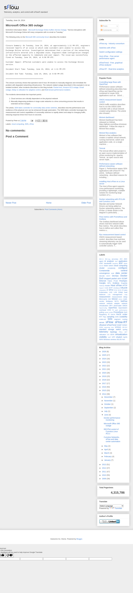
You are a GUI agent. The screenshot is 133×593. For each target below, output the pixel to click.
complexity (111, 268)
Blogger (79, 539)
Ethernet (102, 281)
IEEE (107, 288)
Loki (109, 294)
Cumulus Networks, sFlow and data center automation (112, 439)
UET (125, 332)
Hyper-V (102, 288)
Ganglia (102, 283)
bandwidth (107, 263)
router (124, 314)
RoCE (118, 314)
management (117, 294)
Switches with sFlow (107, 48)
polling (101, 312)
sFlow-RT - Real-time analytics (111, 69)
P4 (113, 310)
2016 (104, 387)
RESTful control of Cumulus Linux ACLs (111, 431)
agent (101, 261)
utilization (102, 334)
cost (112, 273)
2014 (104, 394)
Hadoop (101, 285)
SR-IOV (124, 327)
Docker (123, 275)
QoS (125, 312)
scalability (123, 317)
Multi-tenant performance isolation (57, 90)
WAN (101, 339)
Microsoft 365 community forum (37, 37)
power (106, 312)
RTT (100, 317)
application (123, 261)
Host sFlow (116, 285)
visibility (103, 337)
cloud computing (18, 124)
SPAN (101, 327)
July (106, 411)
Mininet (115, 299)
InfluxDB (123, 288)
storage (111, 329)
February (108, 456)
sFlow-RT (121, 322)
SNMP (119, 325)
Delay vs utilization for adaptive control (26, 90)
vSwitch (119, 337)
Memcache (103, 299)
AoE (116, 261)
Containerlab (104, 271)
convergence (104, 273)
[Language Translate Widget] (111, 506)
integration (102, 290)
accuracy (115, 259)
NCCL (116, 301)
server (101, 322)
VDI (108, 334)
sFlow (31, 124)
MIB (109, 299)
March (107, 453)
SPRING (118, 327)
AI (105, 261)
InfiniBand (116, 288)
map (125, 294)
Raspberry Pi (104, 314)
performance (123, 310)
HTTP (124, 285)
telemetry (103, 332)
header (107, 286)
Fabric (110, 281)
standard (102, 329)
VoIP (109, 337)
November (108, 401)
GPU (109, 283)
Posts (104, 26)
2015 (104, 390)
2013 (104, 464)
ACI (121, 259)
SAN (117, 317)
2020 (104, 373)
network (102, 303)
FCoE (116, 281)
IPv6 (115, 290)
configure (122, 268)
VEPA (112, 334)
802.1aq (107, 259)
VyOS (125, 337)
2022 (104, 366)
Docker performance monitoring (112, 419)
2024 (104, 359)
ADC (125, 259)
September (109, 408)
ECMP (124, 278)
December (108, 397)
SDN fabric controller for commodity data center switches (36, 108)
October (107, 404)
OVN (109, 310)
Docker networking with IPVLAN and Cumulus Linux (112, 200)
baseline (115, 263)
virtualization (121, 334)
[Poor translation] (9, 555)
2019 (104, 376)
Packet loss (57, 87)
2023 (104, 362)
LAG (110, 292)
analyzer (110, 261)
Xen (123, 339)
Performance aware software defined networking (110, 165)
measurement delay (119, 297)
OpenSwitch (122, 308)
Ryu (104, 317)
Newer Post (11, 203)
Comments (106, 30)
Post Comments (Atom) (53, 209)
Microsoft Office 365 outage (24, 25)
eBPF (119, 279)
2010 (104, 475)
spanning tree (109, 327)
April (106, 449)
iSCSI (119, 290)
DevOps (115, 276)
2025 (104, 355)
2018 (104, 380)
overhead (102, 310)
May (106, 446)
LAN (115, 292)
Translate (115, 508)
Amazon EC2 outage (70, 87)
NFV (110, 306)
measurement (104, 297)
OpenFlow (113, 308)
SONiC (124, 325)
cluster (102, 268)
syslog (125, 329)
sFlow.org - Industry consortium (112, 43)
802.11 (101, 259)
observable (118, 306)
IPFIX (111, 290)
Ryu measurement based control (112, 235)
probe (111, 312)
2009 (104, 479)
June (106, 415)
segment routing (120, 319)
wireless (114, 339)
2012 (104, 468)
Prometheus (118, 312)
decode (102, 276)
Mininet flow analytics (107, 133)
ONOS (124, 306)
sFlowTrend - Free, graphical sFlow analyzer (110, 64)
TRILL (121, 332)
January (107, 460)
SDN (26, 124)
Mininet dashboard (106, 117)
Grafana (116, 283)
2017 (104, 383)
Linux (120, 292)
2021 (104, 369)
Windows (106, 339)
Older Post (86, 203)
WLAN (119, 339)
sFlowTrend (111, 325)
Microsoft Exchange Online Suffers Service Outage (47, 30)
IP (107, 290)
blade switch (108, 266)
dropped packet (110, 278)
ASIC (101, 263)
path (116, 310)
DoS (101, 278)
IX (123, 290)
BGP (121, 263)
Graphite (124, 283)
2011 (104, 472)
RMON (113, 314)
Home (49, 203)
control (124, 270)
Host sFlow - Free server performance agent (109, 57)
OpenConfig (103, 308)
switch (118, 329)
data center (121, 273)
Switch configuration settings (110, 52)
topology (113, 332)
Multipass (109, 301)
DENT (108, 276)
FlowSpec (123, 281)
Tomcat (102, 148)
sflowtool (102, 325)
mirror (120, 299)
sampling (110, 317)
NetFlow (124, 301)
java (125, 290)
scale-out (102, 319)
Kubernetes (103, 292)
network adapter (113, 303)
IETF (111, 288)
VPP (113, 337)
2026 (104, 352)
